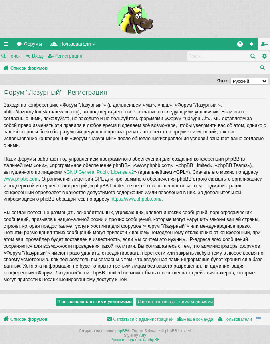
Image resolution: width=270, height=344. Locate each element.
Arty (142, 335)
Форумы (33, 44)
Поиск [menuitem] (264, 69)
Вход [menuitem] (254, 45)
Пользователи (75, 44)
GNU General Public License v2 (100, 172)
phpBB (121, 331)
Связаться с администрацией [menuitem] (143, 319)
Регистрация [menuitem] (265, 45)
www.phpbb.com (21, 179)
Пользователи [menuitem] (237, 319)
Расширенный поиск (264, 56)
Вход (37, 56)
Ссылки (7, 45)
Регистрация (68, 56)
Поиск (13, 56)
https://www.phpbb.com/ (136, 199)
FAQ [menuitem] (242, 45)
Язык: (222, 80)
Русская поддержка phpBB (134, 340)
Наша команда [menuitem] (198, 319)
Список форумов (29, 68)
